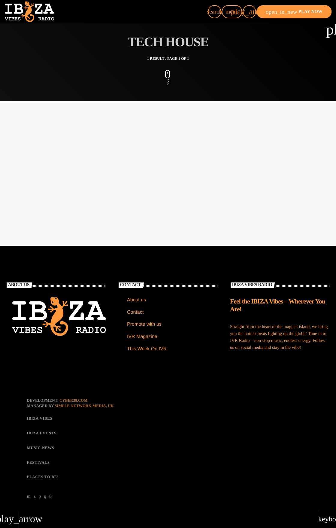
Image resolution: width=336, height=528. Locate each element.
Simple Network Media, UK (84, 405)
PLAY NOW (294, 12)
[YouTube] (29, 496)
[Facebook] (50, 496)
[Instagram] (45, 496)
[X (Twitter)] (35, 496)
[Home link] (29, 11)
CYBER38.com (73, 400)
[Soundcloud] (39, 496)
